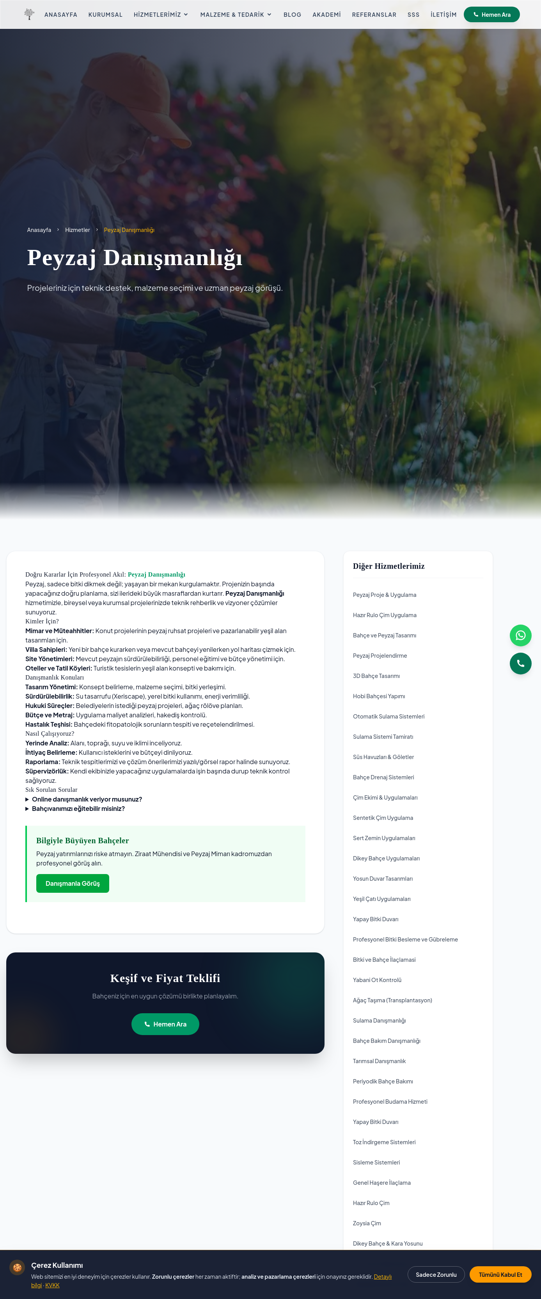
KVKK (52, 1284)
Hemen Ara (492, 14)
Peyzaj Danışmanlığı (157, 574)
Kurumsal (106, 14)
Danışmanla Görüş (73, 883)
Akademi (326, 14)
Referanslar (374, 14)
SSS (414, 14)
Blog (293, 14)
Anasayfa (61, 14)
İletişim (444, 14)
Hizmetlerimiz (162, 14)
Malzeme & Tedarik (236, 14)
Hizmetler (77, 229)
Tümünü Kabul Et (500, 1274)
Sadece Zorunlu (436, 1274)
